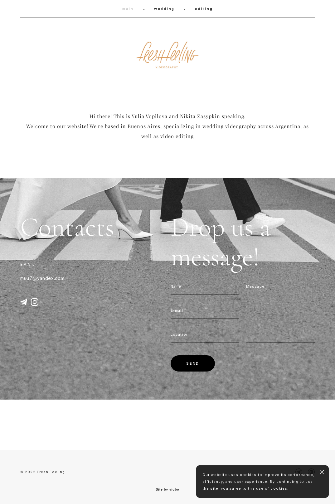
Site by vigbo (167, 489)
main (128, 9)
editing (204, 9)
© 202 (26, 472)
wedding (164, 9)
